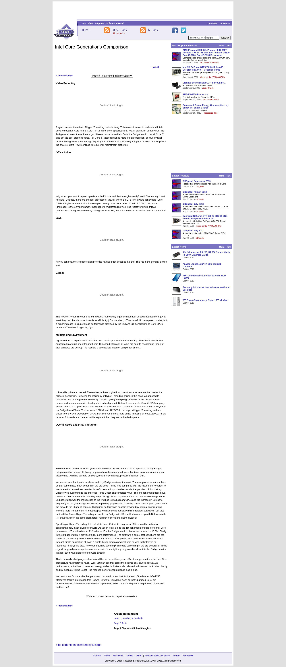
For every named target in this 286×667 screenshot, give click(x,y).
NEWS (153, 30)
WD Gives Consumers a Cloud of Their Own (205, 300)
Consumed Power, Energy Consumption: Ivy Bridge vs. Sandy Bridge (206, 106)
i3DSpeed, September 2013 (196, 181)
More (221, 45)
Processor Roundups (209, 62)
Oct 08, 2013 (188, 257)
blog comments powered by (78, 644)
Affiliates (212, 23)
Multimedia (118, 655)
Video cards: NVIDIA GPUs (212, 77)
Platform (97, 655)
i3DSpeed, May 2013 (193, 230)
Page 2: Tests (120, 623)
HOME (85, 30)
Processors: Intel (210, 113)
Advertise (225, 23)
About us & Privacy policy (157, 655)
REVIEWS (119, 30)
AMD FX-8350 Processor (195, 94)
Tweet (155, 67)
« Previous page (64, 75)
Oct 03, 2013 (188, 303)
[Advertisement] (143, 10)
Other (139, 655)
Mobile (130, 655)
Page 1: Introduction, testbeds (128, 618)
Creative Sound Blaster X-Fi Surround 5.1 (204, 83)
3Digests (200, 186)
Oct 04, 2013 (188, 292)
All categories (119, 33)
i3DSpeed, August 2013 (195, 192)
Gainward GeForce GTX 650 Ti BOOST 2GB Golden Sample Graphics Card (205, 217)
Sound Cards (207, 88)
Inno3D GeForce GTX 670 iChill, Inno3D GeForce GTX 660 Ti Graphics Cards (203, 68)
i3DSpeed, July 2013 (193, 204)
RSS (229, 45)
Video (107, 655)
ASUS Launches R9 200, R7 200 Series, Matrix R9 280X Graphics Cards (206, 253)
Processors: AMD (211, 99)
